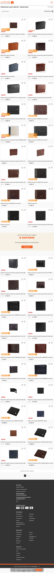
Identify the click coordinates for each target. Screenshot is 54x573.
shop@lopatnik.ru (20, 498)
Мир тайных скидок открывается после (25, 566)
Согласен (38, 570)
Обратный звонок (21, 491)
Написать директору (21, 489)
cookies (22, 569)
